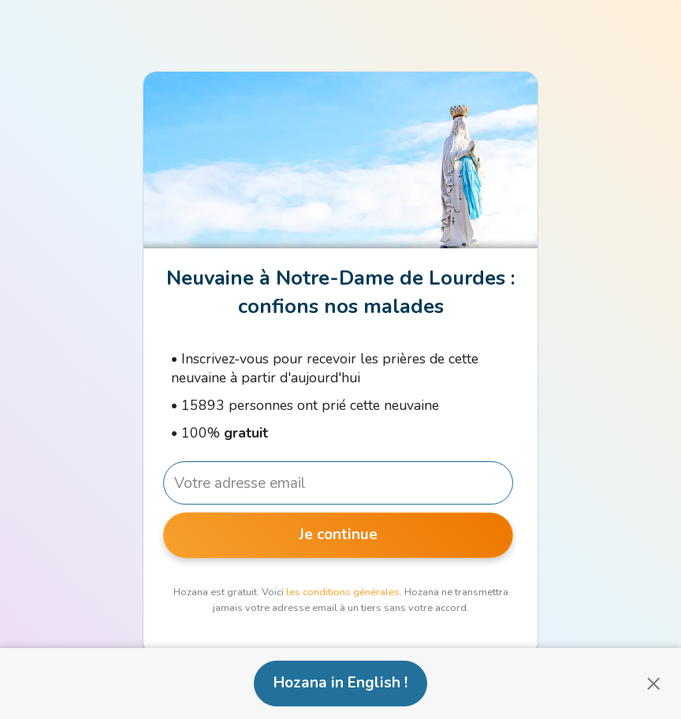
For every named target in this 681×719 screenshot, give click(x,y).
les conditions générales (343, 592)
